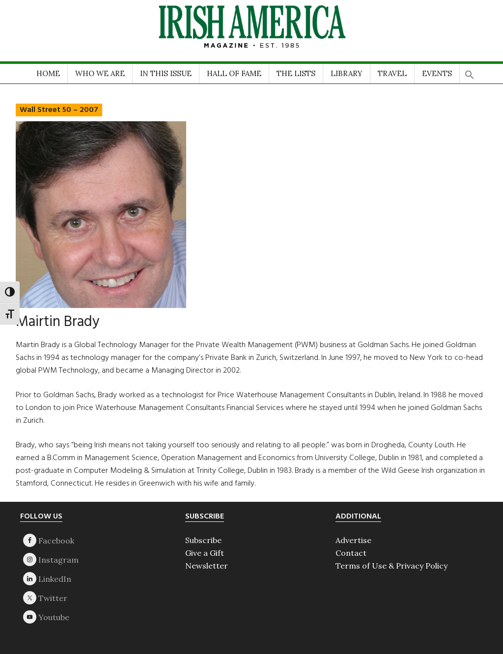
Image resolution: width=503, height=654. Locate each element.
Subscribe (203, 540)
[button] (470, 71)
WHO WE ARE (100, 73)
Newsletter (206, 566)
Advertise (353, 540)
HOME (48, 73)
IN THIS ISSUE (166, 73)
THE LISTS (296, 73)
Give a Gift (204, 553)
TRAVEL (392, 73)
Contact (350, 553)
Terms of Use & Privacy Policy (391, 566)
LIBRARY (347, 73)
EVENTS (437, 73)
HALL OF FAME (234, 73)
